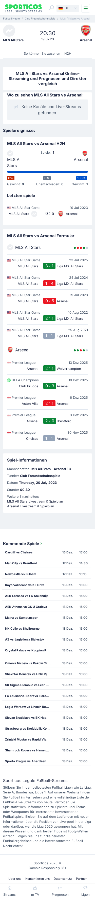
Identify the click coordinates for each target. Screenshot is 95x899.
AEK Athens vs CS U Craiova (26, 607)
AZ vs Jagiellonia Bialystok (24, 639)
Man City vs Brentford (21, 563)
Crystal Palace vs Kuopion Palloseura (29, 650)
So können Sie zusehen (42, 53)
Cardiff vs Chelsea (18, 552)
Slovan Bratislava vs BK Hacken (28, 718)
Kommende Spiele (23, 543)
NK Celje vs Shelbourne (22, 628)
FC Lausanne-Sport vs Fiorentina (29, 696)
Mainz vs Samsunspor (21, 618)
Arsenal (81, 159)
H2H (67, 53)
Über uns (14, 879)
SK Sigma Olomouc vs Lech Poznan (29, 685)
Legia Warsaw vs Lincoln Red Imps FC (29, 707)
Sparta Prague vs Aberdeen (25, 761)
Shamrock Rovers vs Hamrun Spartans (29, 750)
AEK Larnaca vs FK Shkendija (26, 596)
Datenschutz (63, 879)
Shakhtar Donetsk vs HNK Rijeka (29, 674)
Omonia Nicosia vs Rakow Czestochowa (29, 663)
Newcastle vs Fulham (20, 574)
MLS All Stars (14, 162)
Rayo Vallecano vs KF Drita (24, 585)
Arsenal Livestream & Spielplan (30, 506)
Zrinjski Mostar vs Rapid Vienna (28, 739)
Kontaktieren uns (37, 879)
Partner (81, 879)
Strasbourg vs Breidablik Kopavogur (29, 728)
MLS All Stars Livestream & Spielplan (35, 501)
